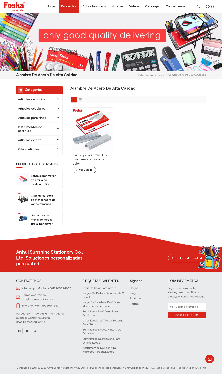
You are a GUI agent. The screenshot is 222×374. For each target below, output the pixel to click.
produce (135, 298)
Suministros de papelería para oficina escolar (101, 340)
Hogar (51, 6)
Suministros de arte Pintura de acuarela (102, 331)
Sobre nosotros (94, 6)
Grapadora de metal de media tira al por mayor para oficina (42, 220)
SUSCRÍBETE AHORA (187, 315)
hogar (134, 288)
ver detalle (85, 158)
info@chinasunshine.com (37, 299)
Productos (69, 6)
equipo (134, 303)
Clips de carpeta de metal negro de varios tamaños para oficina (43, 200)
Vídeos (134, 6)
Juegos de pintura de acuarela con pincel (105, 295)
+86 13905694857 (47, 305)
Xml (173, 368)
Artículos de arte (29, 140)
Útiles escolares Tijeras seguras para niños (103, 322)
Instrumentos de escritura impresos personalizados (99, 349)
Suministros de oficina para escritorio (100, 313)
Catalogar (152, 6)
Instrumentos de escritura (30, 129)
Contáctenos (175, 6)
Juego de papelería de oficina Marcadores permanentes (101, 304)
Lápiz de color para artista (99, 288)
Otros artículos (29, 149)
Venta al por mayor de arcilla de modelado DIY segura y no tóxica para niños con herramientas (43, 180)
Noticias (117, 6)
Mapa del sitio (160, 368)
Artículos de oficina (31, 99)
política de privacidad (192, 368)
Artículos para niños (32, 118)
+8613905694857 (59, 288)
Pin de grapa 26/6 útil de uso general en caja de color (86, 147)
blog (133, 293)
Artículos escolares (31, 108)
